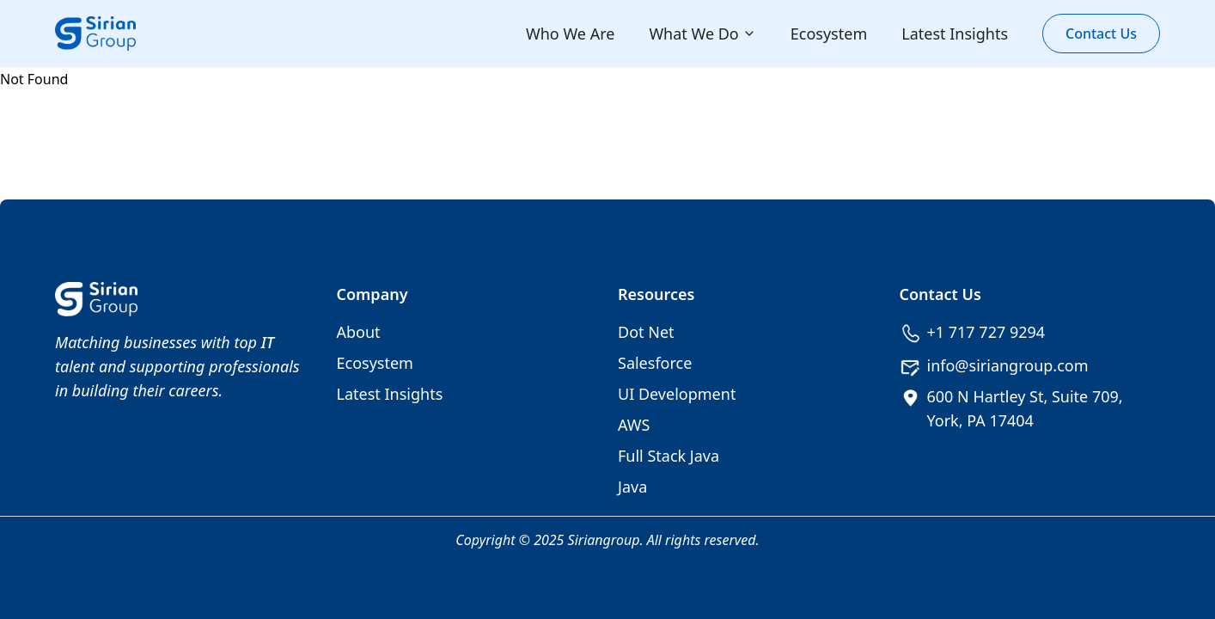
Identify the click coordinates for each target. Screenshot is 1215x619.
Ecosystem (829, 33)
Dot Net (646, 332)
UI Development (677, 393)
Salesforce (655, 362)
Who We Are (570, 33)
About (359, 332)
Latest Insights (954, 33)
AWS (634, 424)
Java (632, 486)
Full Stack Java (668, 455)
